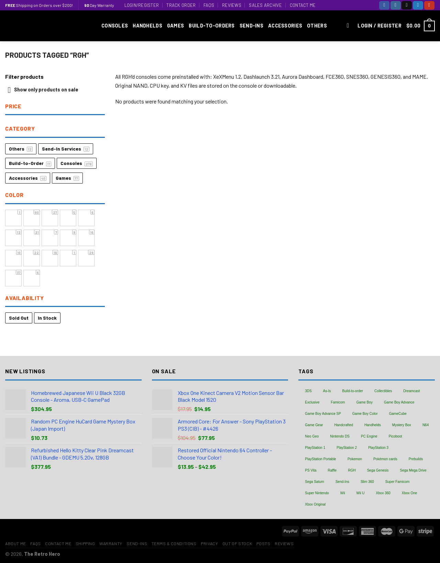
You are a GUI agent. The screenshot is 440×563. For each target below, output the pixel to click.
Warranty (110, 543)
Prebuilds (416, 459)
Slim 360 (367, 482)
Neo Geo (312, 436)
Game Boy (364, 402)
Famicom (338, 402)
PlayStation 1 (315, 448)
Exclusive (312, 402)
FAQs (209, 5)
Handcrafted (343, 425)
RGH (351, 470)
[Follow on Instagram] (395, 5)
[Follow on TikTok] (407, 5)
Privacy (209, 543)
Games (175, 26)
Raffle (332, 470)
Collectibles (383, 391)
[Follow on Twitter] (418, 5)
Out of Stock (237, 543)
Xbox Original (315, 504)
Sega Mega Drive (413, 470)
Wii (342, 493)
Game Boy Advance (399, 402)
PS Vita (310, 470)
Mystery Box (401, 425)
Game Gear (314, 425)
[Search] (350, 26)
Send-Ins (251, 26)
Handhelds (147, 26)
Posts (263, 543)
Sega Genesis (378, 470)
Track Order (181, 5)
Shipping (85, 543)
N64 (425, 425)
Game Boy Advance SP (323, 414)
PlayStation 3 (378, 448)
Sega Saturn (314, 482)
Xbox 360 (383, 493)
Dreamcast (411, 391)
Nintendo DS (340, 436)
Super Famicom (397, 482)
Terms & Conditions (174, 543)
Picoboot (395, 436)
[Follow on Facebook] (384, 5)
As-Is (327, 391)
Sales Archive (265, 5)
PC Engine (369, 436)
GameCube (398, 414)
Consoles (114, 26)
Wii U (360, 493)
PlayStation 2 (347, 448)
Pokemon (355, 459)
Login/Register (141, 5)
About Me (15, 543)
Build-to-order (352, 391)
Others (317, 26)
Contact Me (303, 5)
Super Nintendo (317, 493)
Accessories (285, 26)
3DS (308, 391)
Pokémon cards (385, 459)
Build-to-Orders (211, 26)
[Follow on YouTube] (429, 5)
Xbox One (409, 493)
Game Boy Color (365, 414)
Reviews (231, 5)
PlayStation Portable (320, 459)
